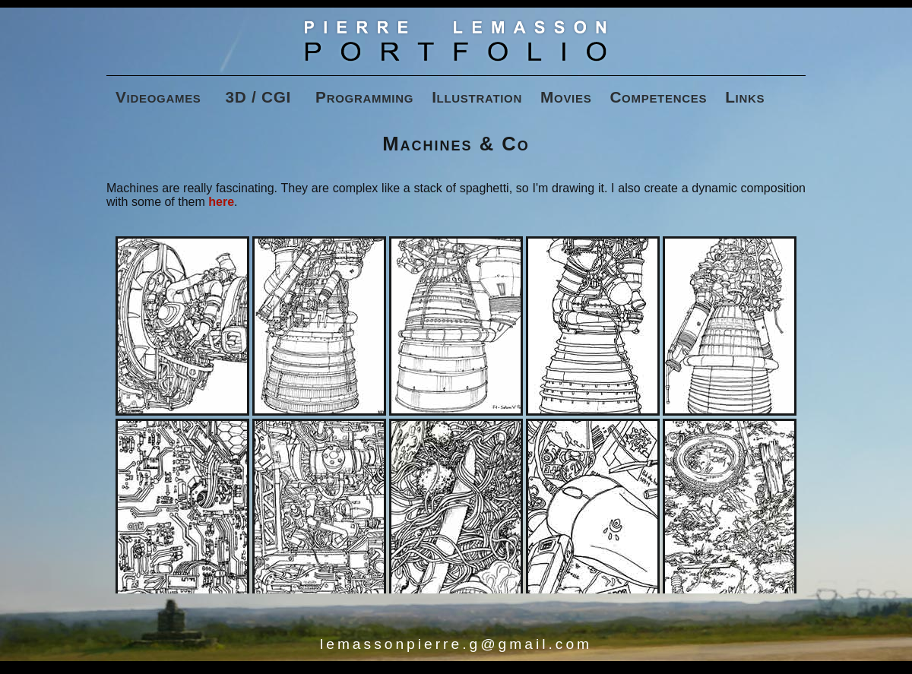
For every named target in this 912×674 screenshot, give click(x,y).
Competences (658, 97)
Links (745, 97)
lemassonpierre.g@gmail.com (456, 644)
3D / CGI (259, 97)
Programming (364, 97)
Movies (565, 97)
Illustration (477, 97)
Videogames (158, 97)
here (221, 201)
